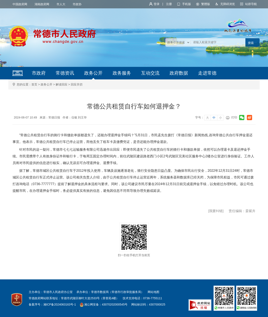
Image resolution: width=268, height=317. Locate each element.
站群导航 (251, 4)
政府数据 (179, 73)
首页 (34, 84)
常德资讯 (65, 73)
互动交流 (150, 73)
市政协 (77, 4)
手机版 (186, 4)
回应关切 (76, 84)
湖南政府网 (42, 4)
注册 (169, 4)
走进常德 (207, 73)
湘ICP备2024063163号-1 (59, 304)
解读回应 (61, 84)
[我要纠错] (216, 211)
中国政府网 (20, 4)
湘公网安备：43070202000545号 (106, 304)
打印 (234, 117)
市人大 (61, 4)
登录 (157, 4)
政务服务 (122, 73)
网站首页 (17, 73)
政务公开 (93, 73)
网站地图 (153, 292)
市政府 (39, 73)
